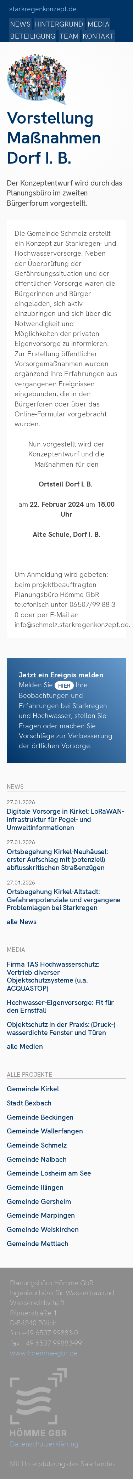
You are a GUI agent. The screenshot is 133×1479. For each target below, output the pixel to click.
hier (64, 685)
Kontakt (98, 36)
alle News (22, 921)
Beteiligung (32, 36)
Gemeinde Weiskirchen (43, 1229)
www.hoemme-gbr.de (44, 1353)
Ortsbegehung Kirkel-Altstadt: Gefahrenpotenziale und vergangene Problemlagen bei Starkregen (64, 899)
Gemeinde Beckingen (40, 1117)
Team (69, 36)
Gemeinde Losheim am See (49, 1173)
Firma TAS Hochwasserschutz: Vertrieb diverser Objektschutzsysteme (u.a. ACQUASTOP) (53, 976)
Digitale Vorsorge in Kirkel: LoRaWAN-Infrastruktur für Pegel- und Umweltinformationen (65, 819)
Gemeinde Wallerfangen (45, 1131)
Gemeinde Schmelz (37, 1145)
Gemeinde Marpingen (41, 1215)
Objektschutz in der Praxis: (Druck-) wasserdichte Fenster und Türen (61, 1028)
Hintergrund (58, 24)
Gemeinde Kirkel (33, 1088)
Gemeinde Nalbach (37, 1159)
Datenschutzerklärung (44, 1444)
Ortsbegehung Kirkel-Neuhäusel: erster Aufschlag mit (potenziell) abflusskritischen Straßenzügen (57, 859)
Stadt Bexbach (29, 1103)
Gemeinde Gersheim (39, 1201)
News (20, 24)
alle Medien (25, 1046)
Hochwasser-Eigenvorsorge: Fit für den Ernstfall (60, 1006)
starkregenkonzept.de (42, 8)
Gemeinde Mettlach (37, 1243)
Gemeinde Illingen (35, 1187)
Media (98, 24)
